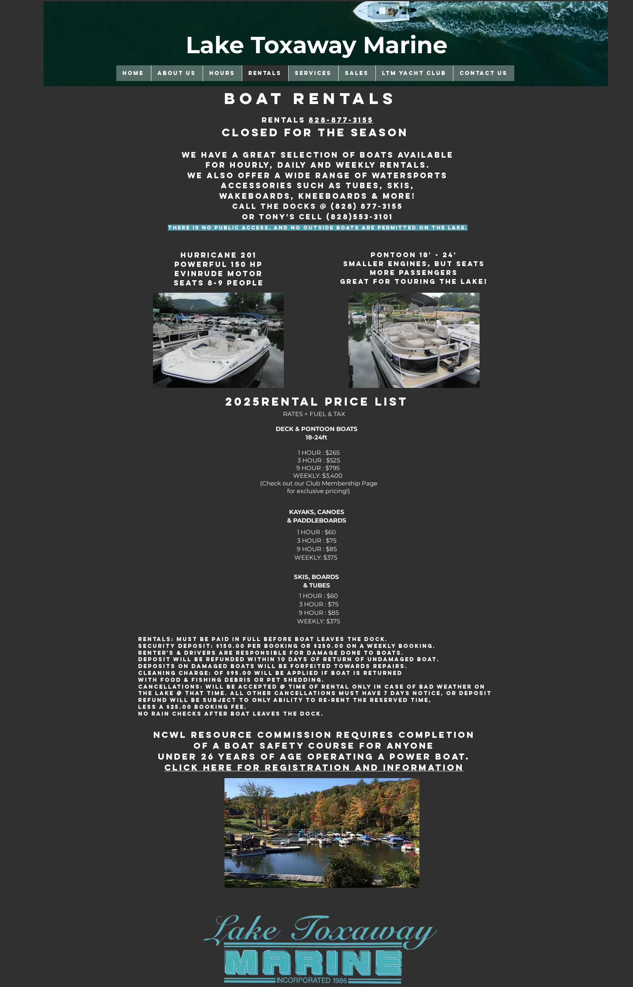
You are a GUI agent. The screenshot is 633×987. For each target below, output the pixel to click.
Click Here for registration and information (314, 767)
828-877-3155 (340, 120)
